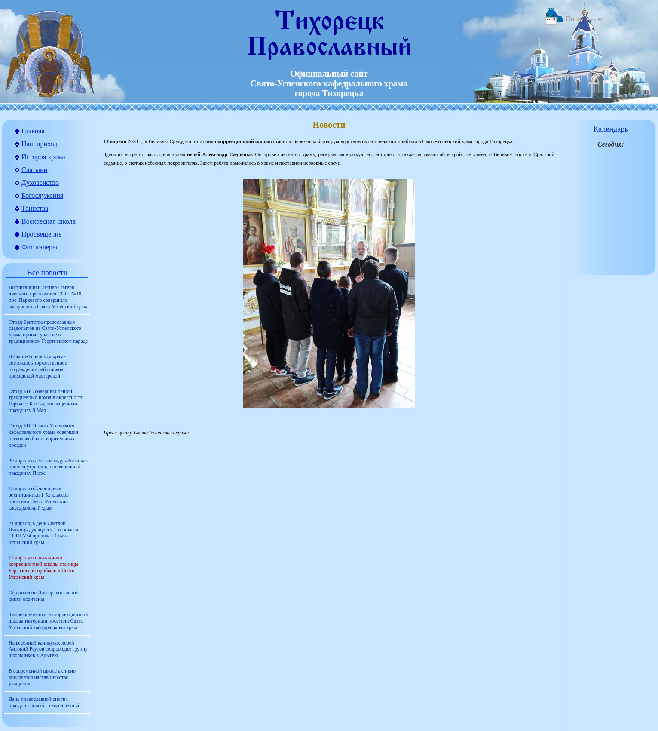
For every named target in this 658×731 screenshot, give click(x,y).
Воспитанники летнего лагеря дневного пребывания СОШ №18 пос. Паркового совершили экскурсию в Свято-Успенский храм (48, 297)
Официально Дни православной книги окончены (44, 596)
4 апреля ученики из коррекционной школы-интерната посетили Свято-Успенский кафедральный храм (48, 620)
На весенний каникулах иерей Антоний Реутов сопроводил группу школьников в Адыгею (48, 649)
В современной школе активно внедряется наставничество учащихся (42, 677)
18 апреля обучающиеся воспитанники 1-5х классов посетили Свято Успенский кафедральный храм (39, 498)
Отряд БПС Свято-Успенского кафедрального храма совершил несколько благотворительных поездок (43, 435)
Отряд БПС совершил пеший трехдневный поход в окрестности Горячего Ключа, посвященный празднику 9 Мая (46, 401)
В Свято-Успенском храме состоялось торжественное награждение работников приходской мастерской (38, 366)
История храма (43, 156)
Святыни (34, 169)
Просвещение (41, 234)
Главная (33, 131)
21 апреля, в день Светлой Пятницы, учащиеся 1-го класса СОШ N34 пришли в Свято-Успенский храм (43, 533)
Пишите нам (584, 18)
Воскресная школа (48, 221)
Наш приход (39, 143)
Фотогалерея (40, 247)
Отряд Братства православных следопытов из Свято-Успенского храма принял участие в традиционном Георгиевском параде (48, 331)
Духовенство (40, 182)
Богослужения (42, 195)
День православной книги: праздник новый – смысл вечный (44, 702)
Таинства (34, 208)
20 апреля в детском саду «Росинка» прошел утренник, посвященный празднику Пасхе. (48, 467)
